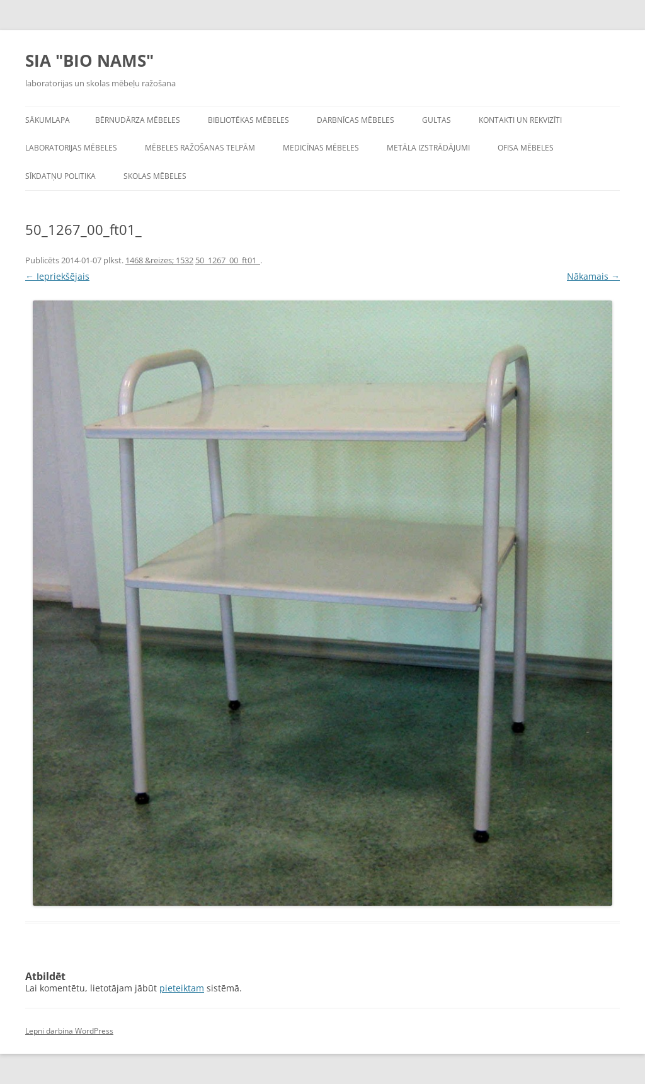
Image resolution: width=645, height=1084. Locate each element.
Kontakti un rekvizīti (520, 120)
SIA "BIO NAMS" (89, 60)
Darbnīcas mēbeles (355, 120)
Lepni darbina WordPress (69, 1030)
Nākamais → (593, 276)
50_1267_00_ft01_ (227, 260)
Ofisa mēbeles (526, 147)
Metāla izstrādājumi (428, 147)
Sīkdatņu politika (60, 176)
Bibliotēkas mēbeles (248, 120)
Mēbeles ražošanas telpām (200, 147)
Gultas (436, 120)
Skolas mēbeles (154, 176)
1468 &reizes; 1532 (159, 260)
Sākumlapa (47, 120)
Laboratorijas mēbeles (71, 147)
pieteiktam (181, 988)
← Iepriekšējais (57, 276)
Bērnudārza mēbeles (137, 120)
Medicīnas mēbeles (321, 147)
